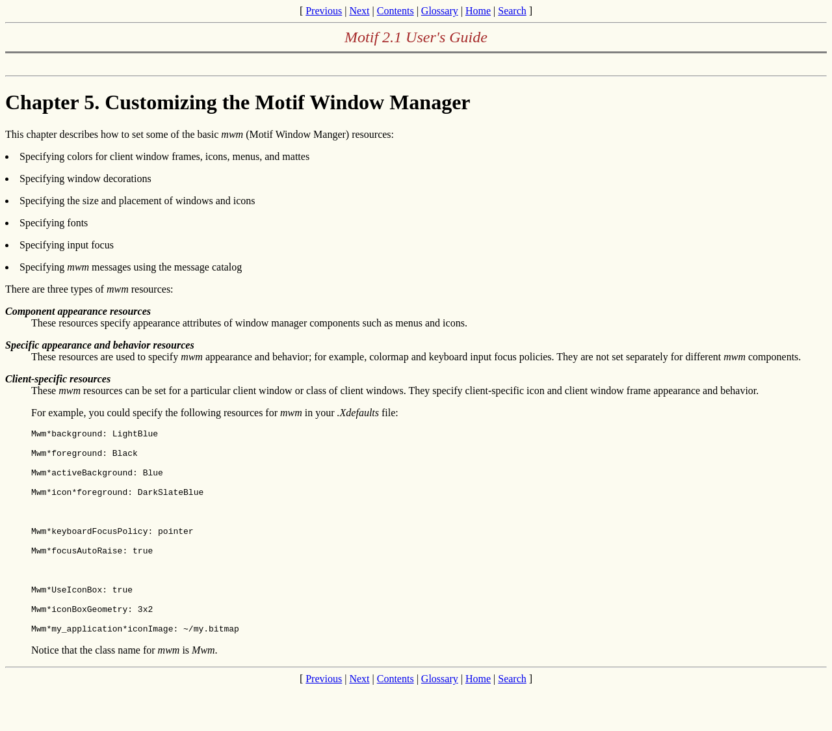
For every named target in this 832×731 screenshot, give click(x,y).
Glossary (439, 10)
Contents (395, 10)
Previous (324, 10)
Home (478, 10)
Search (512, 10)
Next (359, 10)
